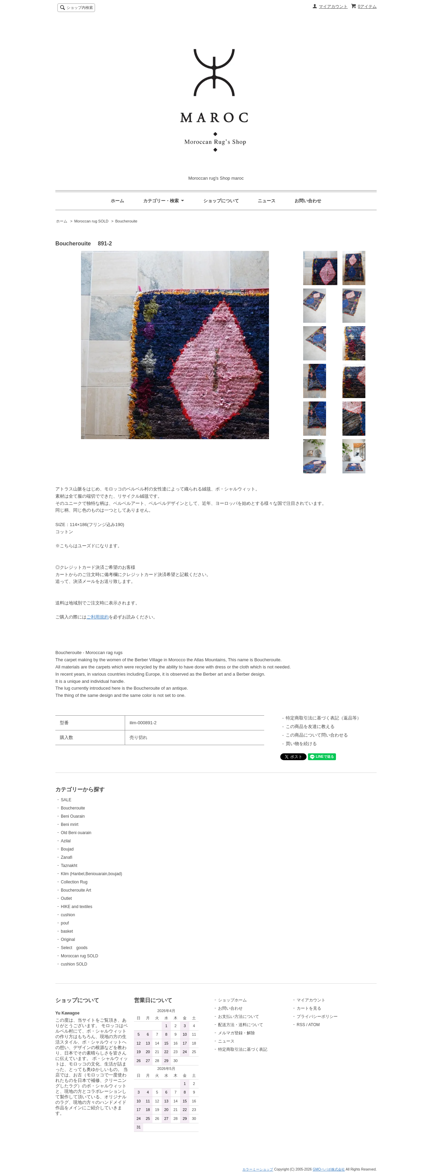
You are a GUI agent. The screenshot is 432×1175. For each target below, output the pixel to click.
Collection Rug (74, 882)
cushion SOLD (74, 964)
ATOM (314, 1024)
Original (68, 939)
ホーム (117, 200)
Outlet (66, 898)
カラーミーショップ (257, 1169)
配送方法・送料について (240, 1024)
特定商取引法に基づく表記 (242, 1049)
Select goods (74, 947)
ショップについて (221, 200)
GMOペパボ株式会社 (329, 1169)
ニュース (266, 200)
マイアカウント (333, 6)
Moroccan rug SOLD (91, 221)
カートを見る (309, 1008)
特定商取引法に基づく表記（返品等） (323, 717)
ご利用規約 (97, 617)
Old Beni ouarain (76, 832)
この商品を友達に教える (310, 726)
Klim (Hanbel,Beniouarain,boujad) (91, 873)
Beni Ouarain (73, 816)
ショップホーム (232, 1000)
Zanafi (66, 857)
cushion (68, 914)
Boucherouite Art (76, 890)
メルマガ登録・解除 (236, 1033)
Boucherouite (126, 221)
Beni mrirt (69, 824)
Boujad (67, 849)
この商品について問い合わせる (317, 735)
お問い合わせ (308, 200)
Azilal (66, 841)
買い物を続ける (301, 743)
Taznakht (69, 865)
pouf (65, 923)
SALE (66, 799)
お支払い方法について (238, 1016)
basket (67, 931)
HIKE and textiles (76, 906)
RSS (301, 1024)
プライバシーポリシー (317, 1016)
